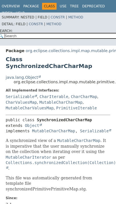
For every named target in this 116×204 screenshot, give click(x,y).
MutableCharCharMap (60, 102)
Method (75, 17)
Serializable (20, 96)
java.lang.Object (22, 77)
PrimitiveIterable (76, 108)
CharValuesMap (21, 102)
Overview (11, 6)
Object (32, 125)
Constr (58, 17)
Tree (74, 6)
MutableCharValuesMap (30, 108)
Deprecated (93, 6)
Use (63, 6)
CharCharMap (84, 96)
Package (31, 6)
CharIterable (54, 96)
